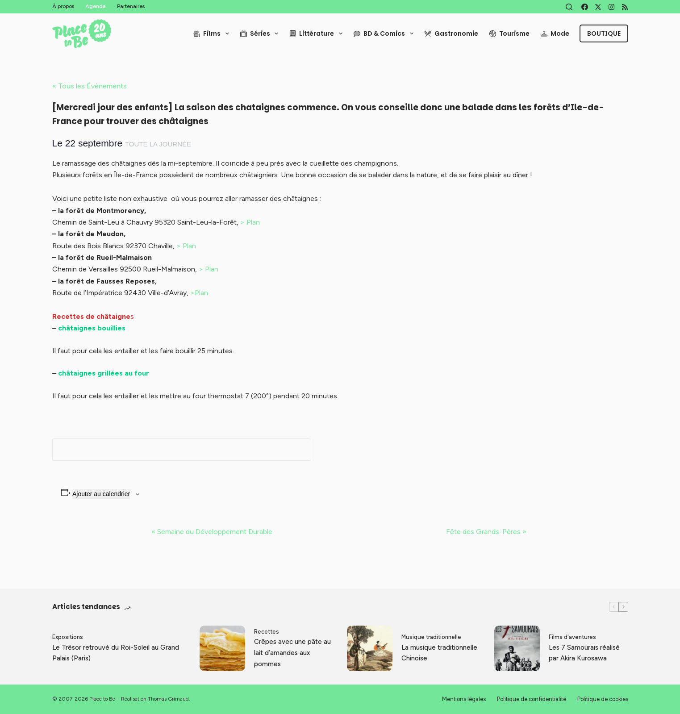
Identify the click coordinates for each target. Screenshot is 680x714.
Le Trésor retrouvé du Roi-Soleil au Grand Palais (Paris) (115, 653)
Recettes (266, 631)
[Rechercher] (569, 7)
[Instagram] (611, 7)
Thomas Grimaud (168, 699)
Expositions (67, 637)
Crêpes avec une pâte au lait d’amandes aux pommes (292, 653)
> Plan (250, 222)
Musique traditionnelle (431, 637)
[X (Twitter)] (598, 7)
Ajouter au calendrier (101, 493)
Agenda (95, 6)
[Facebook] (584, 7)
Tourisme (509, 33)
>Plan (199, 292)
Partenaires (131, 6)
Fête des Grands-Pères (486, 531)
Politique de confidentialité (531, 699)
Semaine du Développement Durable (211, 531)
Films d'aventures (572, 637)
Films (213, 33)
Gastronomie (451, 33)
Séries (261, 33)
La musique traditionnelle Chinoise (439, 653)
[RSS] (625, 7)
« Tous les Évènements (89, 86)
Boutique (604, 33)
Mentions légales (464, 699)
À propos (63, 6)
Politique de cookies (602, 699)
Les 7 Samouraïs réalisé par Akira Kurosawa (584, 653)
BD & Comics (385, 33)
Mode (555, 33)
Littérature (317, 33)
